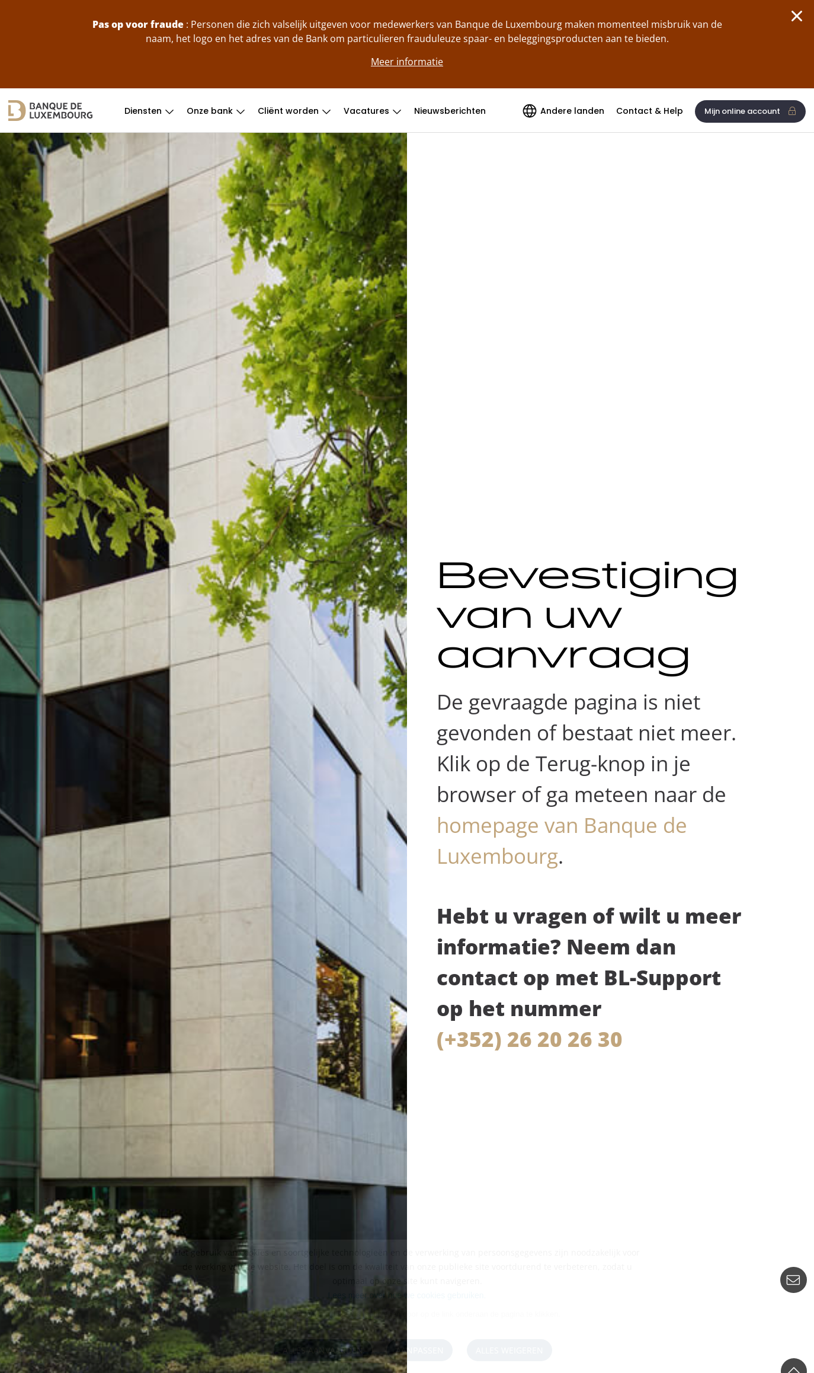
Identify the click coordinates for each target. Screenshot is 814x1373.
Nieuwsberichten (450, 111)
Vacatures (366, 111)
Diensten (143, 111)
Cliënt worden (288, 111)
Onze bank (210, 111)
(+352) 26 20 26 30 (530, 1039)
